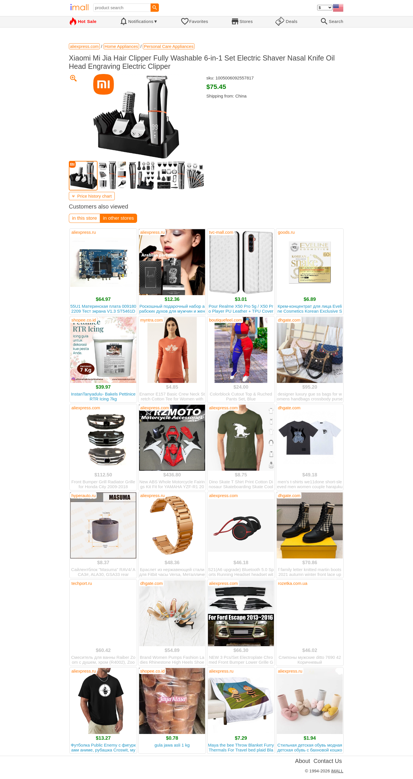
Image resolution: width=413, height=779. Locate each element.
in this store (84, 218)
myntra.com (151, 320)
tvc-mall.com (221, 232)
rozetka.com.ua (292, 583)
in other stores (118, 218)
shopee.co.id (83, 320)
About (302, 761)
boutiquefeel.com (225, 320)
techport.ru (81, 583)
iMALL (337, 770)
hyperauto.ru (83, 495)
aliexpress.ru (83, 232)
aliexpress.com (85, 407)
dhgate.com (289, 320)
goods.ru (286, 232)
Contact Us (327, 761)
